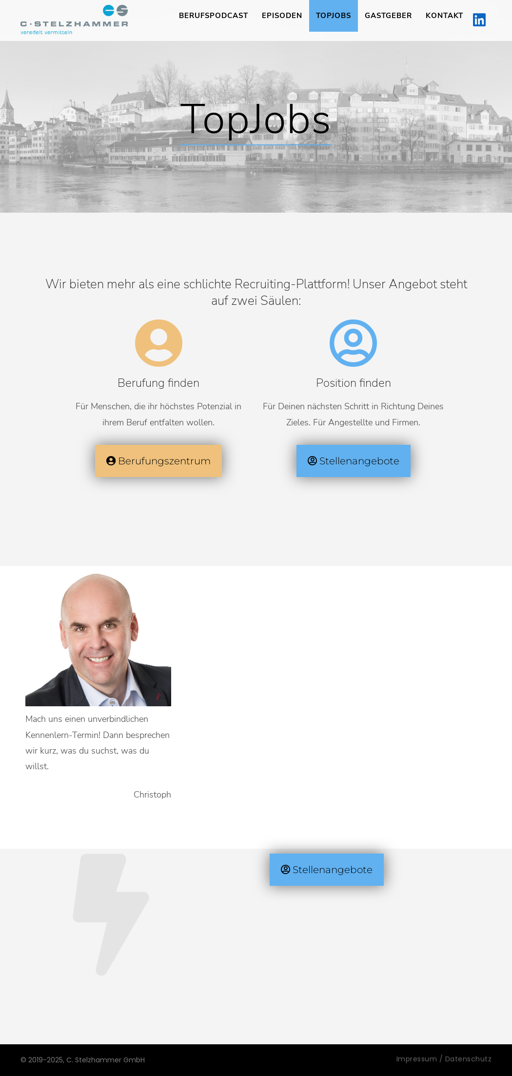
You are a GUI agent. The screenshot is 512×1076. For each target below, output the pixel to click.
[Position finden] (353, 343)
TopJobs (333, 15)
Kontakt (444, 15)
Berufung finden (158, 383)
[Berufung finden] (158, 343)
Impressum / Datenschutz (444, 1059)
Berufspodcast (213, 15)
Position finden (353, 383)
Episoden (282, 15)
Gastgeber (388, 15)
